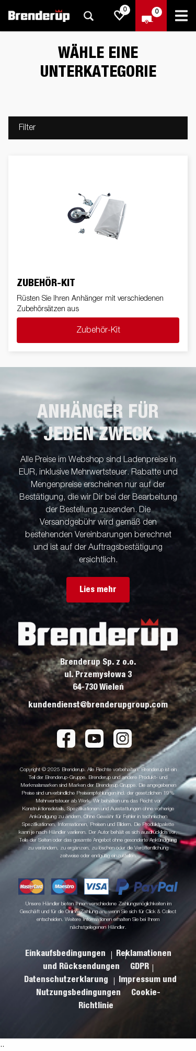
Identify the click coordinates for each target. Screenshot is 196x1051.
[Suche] (88, 16)
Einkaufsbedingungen (66, 953)
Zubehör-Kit (98, 330)
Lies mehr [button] (98, 589)
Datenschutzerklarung (67, 979)
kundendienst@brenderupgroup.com (98, 705)
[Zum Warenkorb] (151, 15)
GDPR (139, 966)
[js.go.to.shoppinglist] (119, 15)
